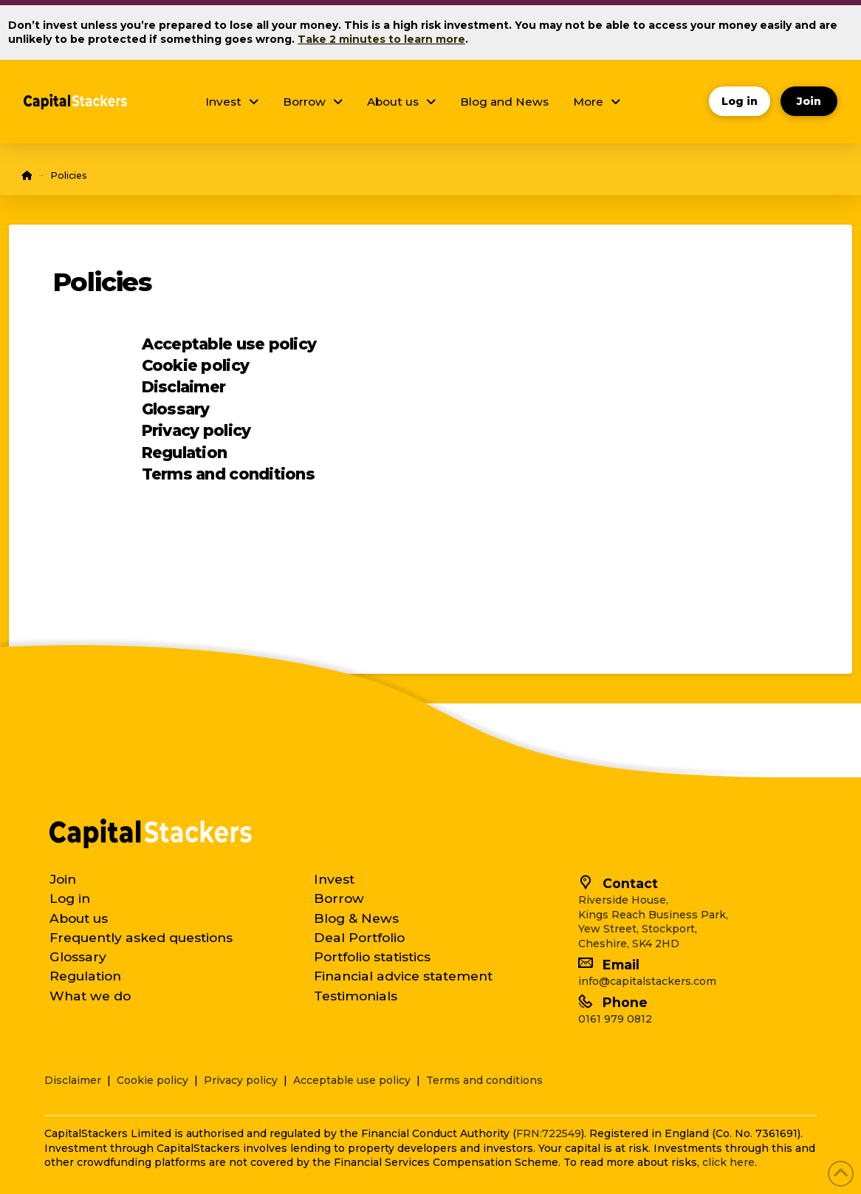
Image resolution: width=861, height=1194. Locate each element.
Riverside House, (623, 900)
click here (728, 1162)
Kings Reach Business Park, (653, 914)
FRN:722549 (548, 1133)
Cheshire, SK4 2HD (628, 943)
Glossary (176, 409)
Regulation (184, 452)
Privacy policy (196, 430)
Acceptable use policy (229, 344)
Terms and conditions (228, 474)
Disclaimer (184, 387)
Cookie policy (195, 365)
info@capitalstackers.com (647, 981)
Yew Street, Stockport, (637, 928)
